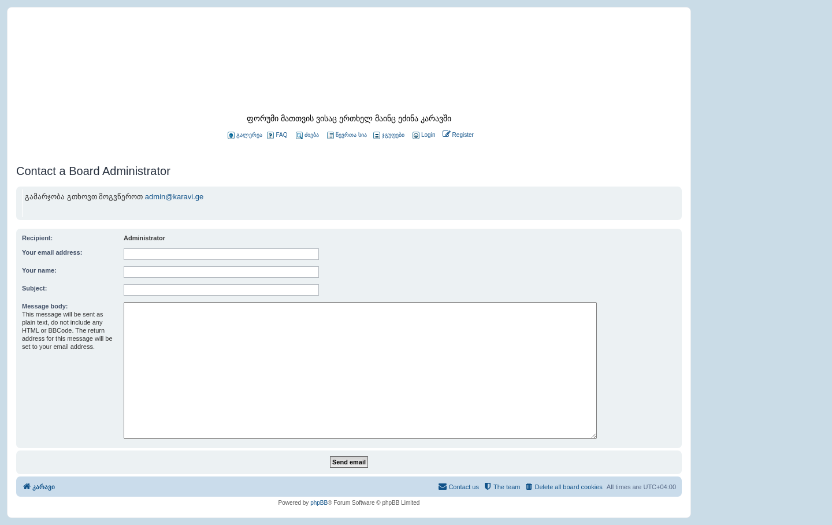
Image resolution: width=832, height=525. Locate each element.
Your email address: (52, 252)
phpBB (319, 503)
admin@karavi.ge (174, 196)
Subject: (34, 288)
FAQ (277, 135)
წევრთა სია (347, 135)
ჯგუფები (388, 135)
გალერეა (245, 135)
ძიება (307, 135)
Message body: (45, 306)
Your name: (39, 270)
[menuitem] (423, 135)
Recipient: (37, 237)
